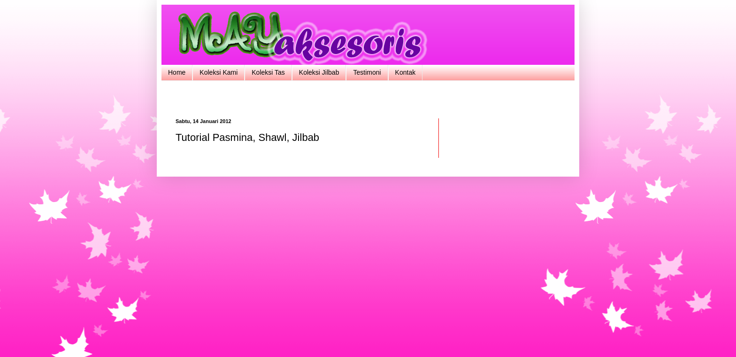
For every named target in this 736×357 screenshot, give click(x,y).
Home (176, 72)
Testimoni (367, 72)
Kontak (405, 72)
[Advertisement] (368, 98)
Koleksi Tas (268, 72)
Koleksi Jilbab (319, 72)
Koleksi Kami (218, 72)
